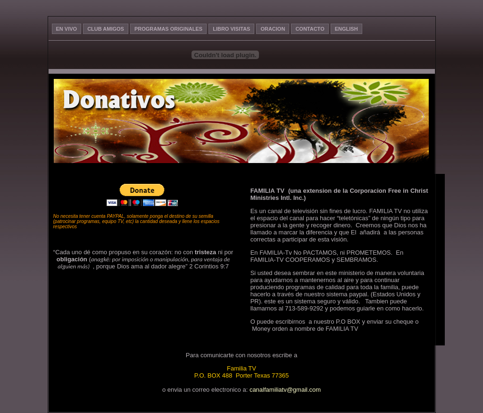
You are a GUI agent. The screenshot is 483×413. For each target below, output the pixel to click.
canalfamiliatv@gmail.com (285, 389)
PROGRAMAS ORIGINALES (168, 29)
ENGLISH (346, 29)
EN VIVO (66, 29)
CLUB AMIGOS (105, 29)
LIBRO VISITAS (231, 29)
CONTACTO (309, 29)
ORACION (272, 29)
